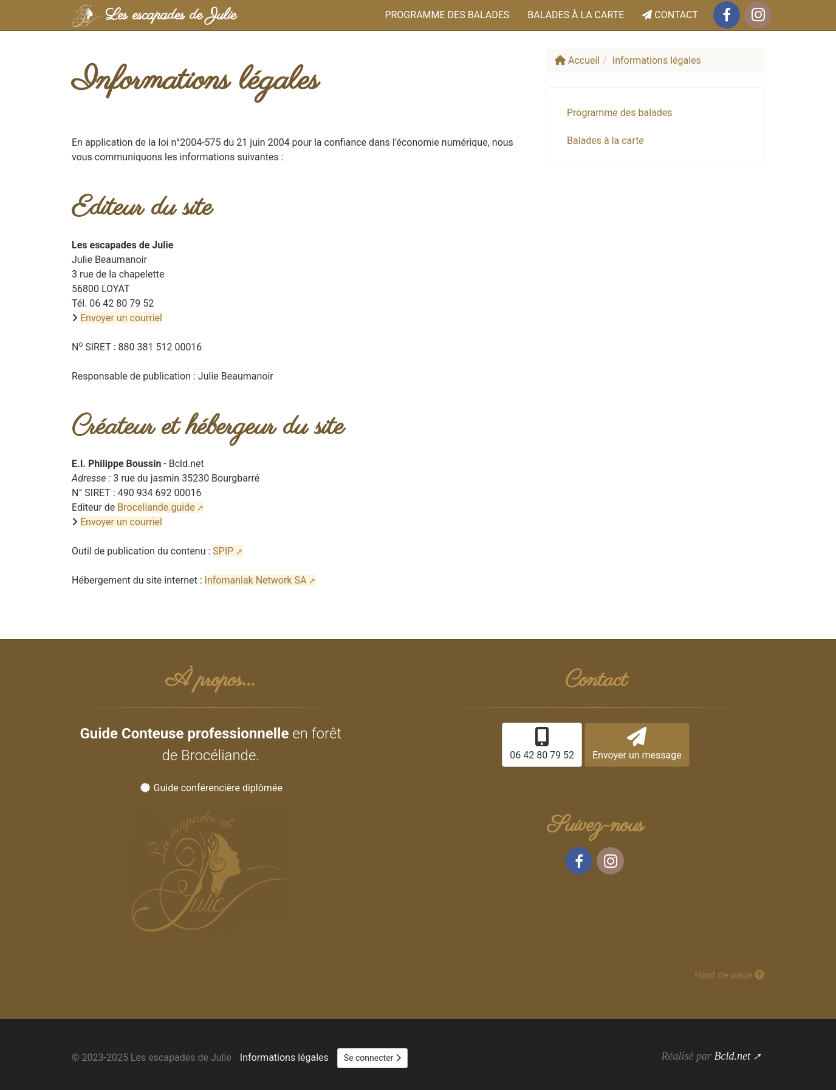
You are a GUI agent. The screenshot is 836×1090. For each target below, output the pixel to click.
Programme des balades (447, 15)
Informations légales (284, 1057)
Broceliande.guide (155, 507)
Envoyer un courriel (121, 318)
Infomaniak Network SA (256, 580)
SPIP (223, 551)
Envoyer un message (637, 744)
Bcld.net (732, 1056)
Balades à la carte (575, 15)
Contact (670, 15)
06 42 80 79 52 (542, 744)
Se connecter (372, 1058)
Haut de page (729, 975)
